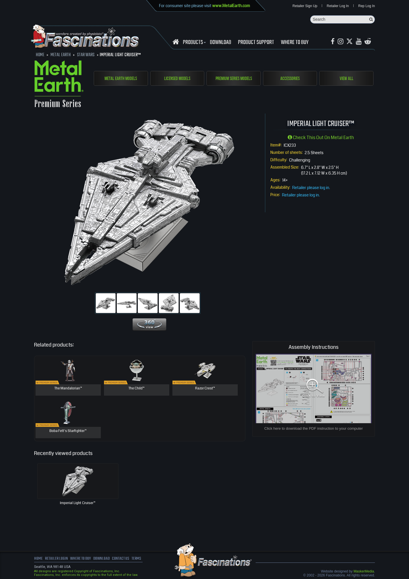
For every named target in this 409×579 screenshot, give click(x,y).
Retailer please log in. (311, 188)
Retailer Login (56, 559)
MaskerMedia (364, 572)
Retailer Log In (338, 6)
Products (193, 43)
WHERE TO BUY (294, 43)
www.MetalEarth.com (231, 6)
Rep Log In (366, 6)
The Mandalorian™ (68, 389)
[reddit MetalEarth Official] (369, 42)
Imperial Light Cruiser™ (77, 503)
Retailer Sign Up (305, 6)
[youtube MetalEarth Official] (360, 42)
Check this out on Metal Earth (321, 138)
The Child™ (136, 389)
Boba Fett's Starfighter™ (68, 431)
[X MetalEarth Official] (350, 42)
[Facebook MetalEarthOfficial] (333, 42)
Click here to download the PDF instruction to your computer (313, 429)
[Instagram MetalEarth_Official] (341, 42)
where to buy (82, 559)
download (220, 43)
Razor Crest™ (205, 389)
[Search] (342, 20)
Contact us (124, 559)
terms (141, 559)
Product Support (256, 43)
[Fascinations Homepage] (175, 42)
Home (38, 559)
